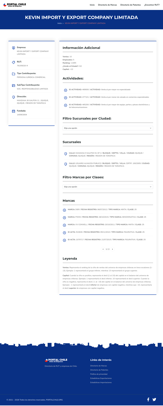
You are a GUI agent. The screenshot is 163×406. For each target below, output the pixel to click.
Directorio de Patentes (130, 5)
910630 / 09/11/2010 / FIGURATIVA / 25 (107, 232)
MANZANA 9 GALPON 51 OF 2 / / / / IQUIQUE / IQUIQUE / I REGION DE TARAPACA (107, 154)
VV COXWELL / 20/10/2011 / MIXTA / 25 (107, 225)
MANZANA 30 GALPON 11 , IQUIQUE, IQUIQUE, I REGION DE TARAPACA (33, 102)
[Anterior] (103, 249)
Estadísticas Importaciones (101, 383)
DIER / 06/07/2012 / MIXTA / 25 (103, 209)
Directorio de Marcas (107, 5)
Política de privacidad (99, 374)
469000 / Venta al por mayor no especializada (100, 89)
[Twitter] (154, 400)
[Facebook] (148, 400)
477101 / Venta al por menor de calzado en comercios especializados (110, 97)
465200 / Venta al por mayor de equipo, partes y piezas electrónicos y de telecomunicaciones (110, 106)
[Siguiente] (112, 249)
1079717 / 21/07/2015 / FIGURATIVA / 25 (108, 240)
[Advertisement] (81, 324)
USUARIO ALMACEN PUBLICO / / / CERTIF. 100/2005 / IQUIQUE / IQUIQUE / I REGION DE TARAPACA (106, 165)
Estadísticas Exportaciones (101, 378)
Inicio (92, 5)
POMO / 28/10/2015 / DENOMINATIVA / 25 (108, 217)
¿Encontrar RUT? (152, 5)
